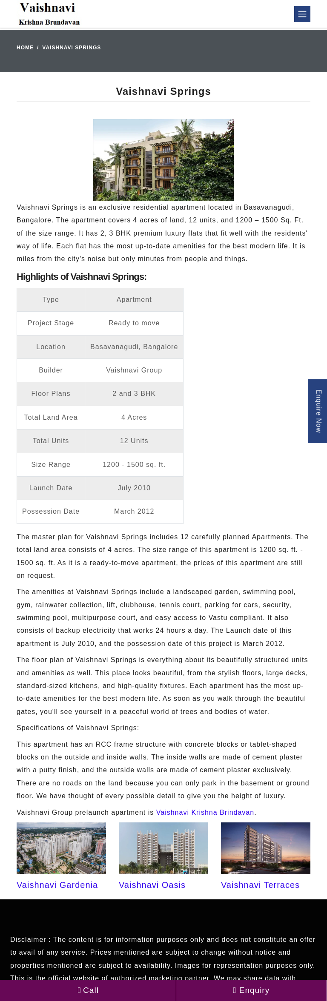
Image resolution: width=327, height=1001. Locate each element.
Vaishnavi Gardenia (57, 885)
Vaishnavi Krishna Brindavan (205, 812)
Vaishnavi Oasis (152, 885)
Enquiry (251, 990)
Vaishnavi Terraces (260, 885)
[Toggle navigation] (302, 14)
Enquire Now (318, 411)
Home (25, 48)
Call (88, 990)
